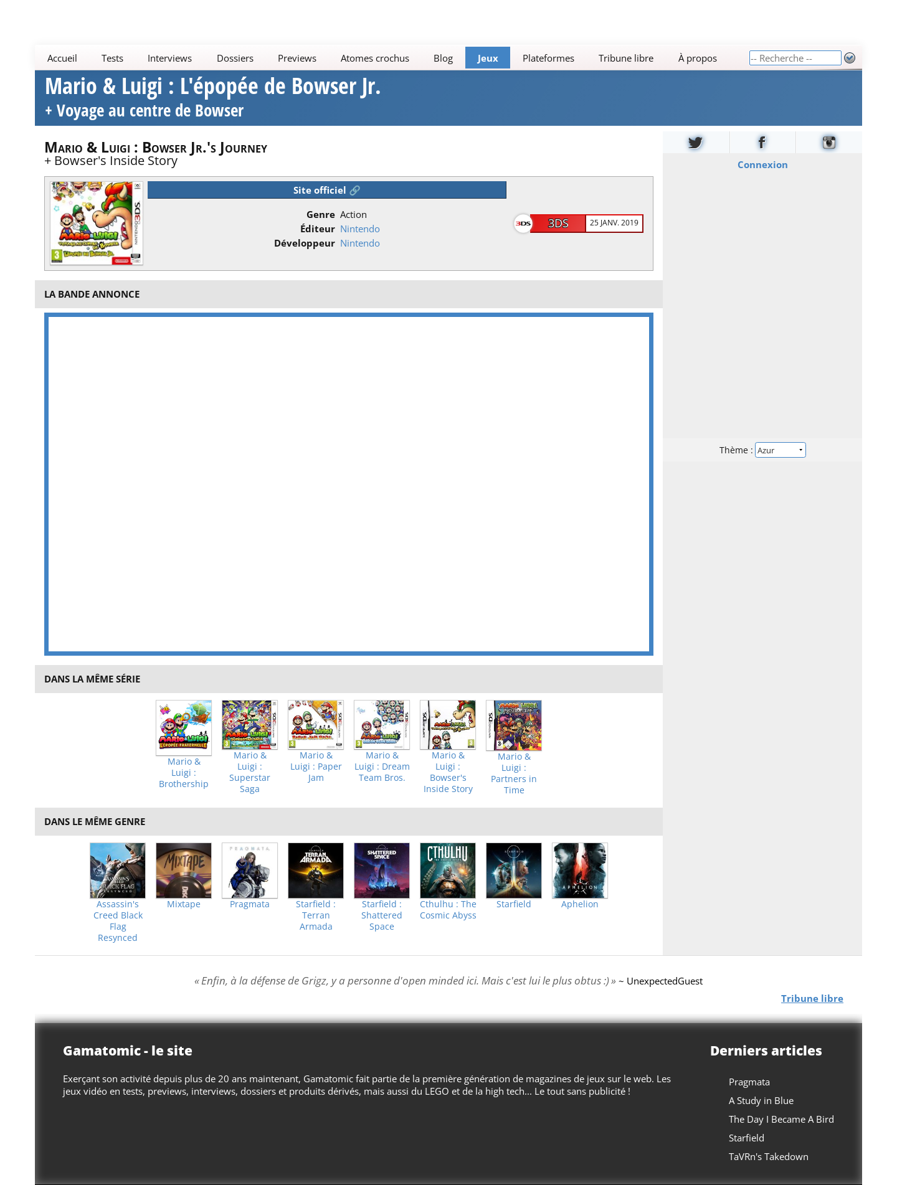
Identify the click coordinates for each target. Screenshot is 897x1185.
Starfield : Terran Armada (316, 915)
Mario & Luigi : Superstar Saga (249, 772)
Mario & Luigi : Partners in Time (514, 773)
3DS (558, 222)
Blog (443, 58)
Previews (297, 58)
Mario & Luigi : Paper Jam (316, 766)
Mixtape (184, 904)
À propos (697, 58)
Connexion (763, 164)
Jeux (488, 58)
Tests (112, 58)
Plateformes (548, 58)
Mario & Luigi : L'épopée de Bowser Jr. (213, 98)
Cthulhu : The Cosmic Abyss (448, 910)
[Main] (392, 57)
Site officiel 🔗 (327, 190)
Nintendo (360, 228)
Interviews (170, 58)
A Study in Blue (761, 1100)
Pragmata (250, 904)
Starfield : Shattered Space (381, 915)
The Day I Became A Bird (781, 1119)
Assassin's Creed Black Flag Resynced (118, 921)
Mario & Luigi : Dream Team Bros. (382, 766)
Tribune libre (626, 58)
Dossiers (235, 58)
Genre (320, 214)
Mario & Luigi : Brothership (184, 773)
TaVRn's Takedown (769, 1156)
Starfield (513, 904)
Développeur (304, 243)
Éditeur (317, 228)
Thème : (762, 449)
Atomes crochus (375, 58)
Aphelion (580, 904)
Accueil (62, 58)
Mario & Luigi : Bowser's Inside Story (448, 772)
